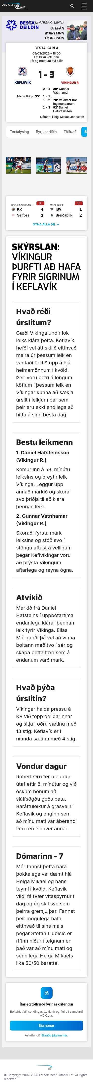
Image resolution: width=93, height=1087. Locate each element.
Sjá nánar (47, 1025)
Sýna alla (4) (46, 224)
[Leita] (72, 6)
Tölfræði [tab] (71, 132)
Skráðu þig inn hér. (54, 1035)
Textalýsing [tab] (19, 132)
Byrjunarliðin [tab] (46, 132)
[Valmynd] (84, 6)
